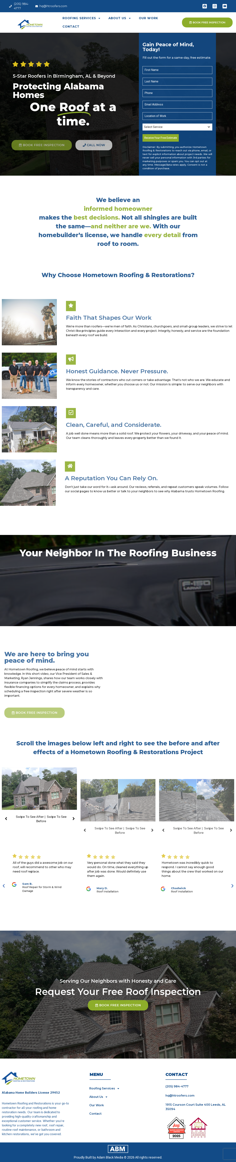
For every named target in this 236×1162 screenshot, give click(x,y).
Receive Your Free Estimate (160, 137)
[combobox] (177, 127)
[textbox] (174, 127)
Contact (71, 26)
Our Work (148, 18)
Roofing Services (82, 18)
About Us (119, 18)
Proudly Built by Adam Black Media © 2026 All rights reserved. (118, 1157)
